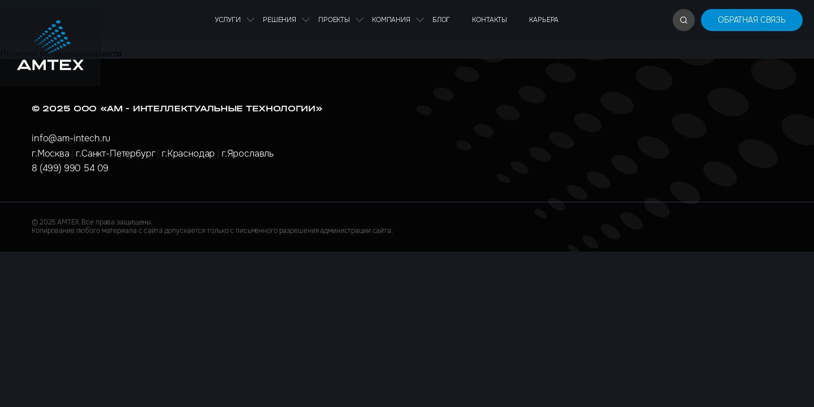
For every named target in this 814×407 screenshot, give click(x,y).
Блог (441, 19)
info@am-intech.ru (71, 138)
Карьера (543, 19)
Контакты (489, 19)
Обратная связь (752, 20)
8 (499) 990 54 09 (70, 168)
